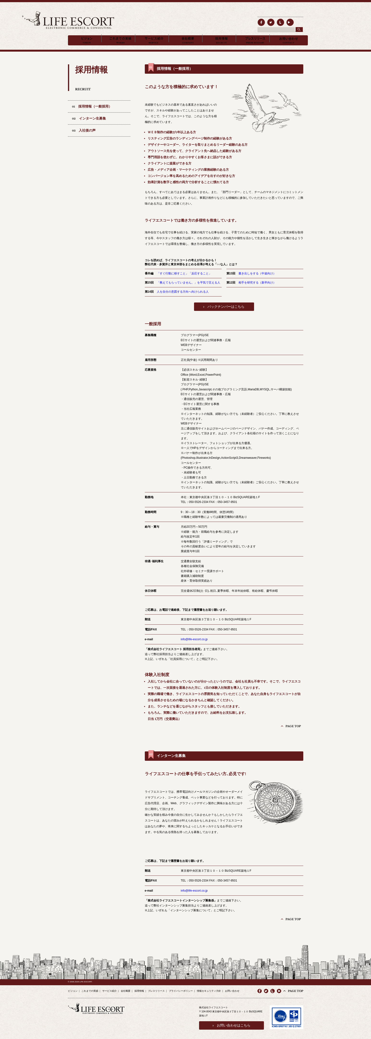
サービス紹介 (109, 988)
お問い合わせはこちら (229, 1022)
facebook (260, 21)
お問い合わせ (232, 988)
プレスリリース (156, 988)
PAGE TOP (295, 731)
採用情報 (139, 988)
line (273, 21)
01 (92, 114)
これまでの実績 (89, 988)
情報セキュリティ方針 (209, 988)
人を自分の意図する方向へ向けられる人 (183, 299)
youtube (279, 989)
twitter (266, 21)
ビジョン (73, 988)
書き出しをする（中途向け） (257, 281)
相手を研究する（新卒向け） (257, 290)
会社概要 (125, 988)
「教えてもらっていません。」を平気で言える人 (188, 290)
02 (89, 126)
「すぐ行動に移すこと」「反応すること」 (184, 281)
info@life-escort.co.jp (194, 646)
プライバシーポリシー (181, 988)
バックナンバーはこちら (225, 314)
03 (84, 138)
